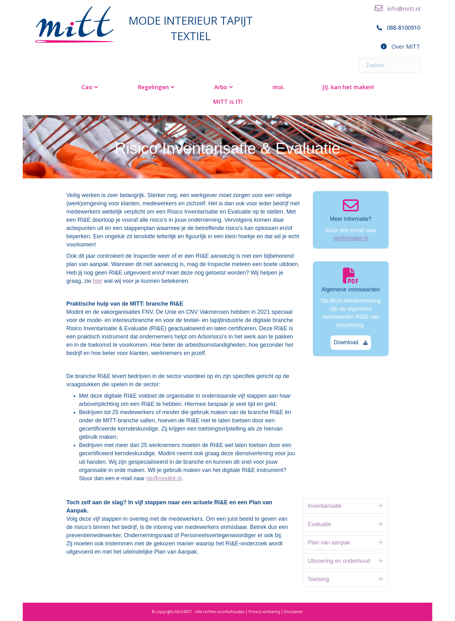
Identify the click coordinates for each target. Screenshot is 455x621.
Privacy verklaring (264, 611)
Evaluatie (319, 524)
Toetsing (318, 579)
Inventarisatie (325, 506)
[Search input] (389, 65)
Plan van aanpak (329, 542)
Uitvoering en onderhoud (339, 561)
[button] (96, 86)
